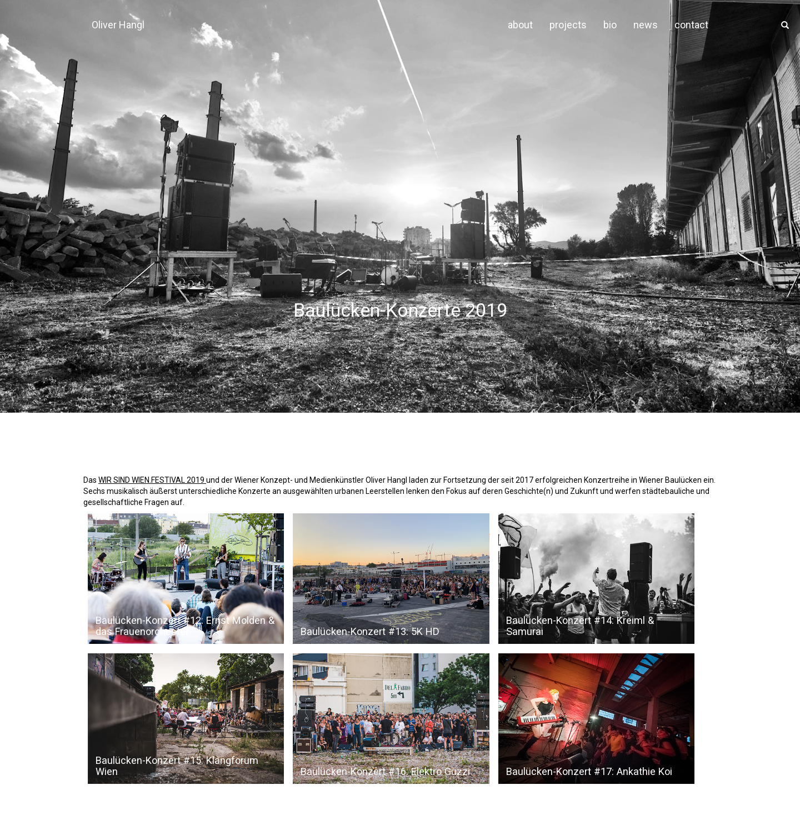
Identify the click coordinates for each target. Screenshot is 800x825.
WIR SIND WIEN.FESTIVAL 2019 (152, 480)
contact (691, 25)
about (520, 25)
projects (568, 25)
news (645, 25)
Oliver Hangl (118, 25)
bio (610, 25)
